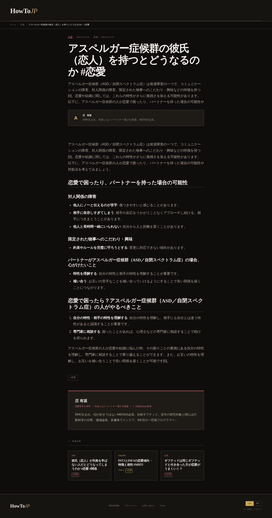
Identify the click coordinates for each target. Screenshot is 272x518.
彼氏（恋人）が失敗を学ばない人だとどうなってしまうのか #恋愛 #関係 (89, 464)
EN (257, 503)
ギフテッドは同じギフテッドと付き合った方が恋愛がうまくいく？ (182, 464)
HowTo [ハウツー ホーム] (23, 11)
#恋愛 (73, 377)
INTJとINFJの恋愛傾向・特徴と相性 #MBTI (135, 462)
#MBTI (121, 470)
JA (249, 503)
